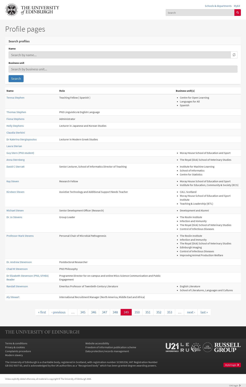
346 (93, 312)
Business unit (16, 63)
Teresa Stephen (15, 97)
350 (137, 312)
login (235, 385)
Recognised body (88, 365)
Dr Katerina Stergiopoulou (21, 139)
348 (115, 312)
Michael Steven (15, 210)
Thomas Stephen (16, 112)
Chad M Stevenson (17, 269)
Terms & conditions (16, 343)
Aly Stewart (12, 297)
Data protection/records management (107, 351)
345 (82, 312)
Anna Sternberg (15, 159)
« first (42, 312)
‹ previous (58, 312)
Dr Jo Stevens (14, 217)
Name (12, 48)
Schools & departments (218, 6)
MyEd (237, 6)
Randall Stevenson (17, 286)
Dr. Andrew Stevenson (19, 262)
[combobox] (200, 12)
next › (191, 312)
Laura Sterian (14, 146)
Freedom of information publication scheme (110, 347)
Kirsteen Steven (15, 192)
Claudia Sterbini (15, 132)
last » (204, 312)
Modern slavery (14, 355)
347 (104, 312)
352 (158, 312)
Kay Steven (12, 181)
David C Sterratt (15, 166)
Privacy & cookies (15, 347)
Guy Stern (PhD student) (20, 153)
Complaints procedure (18, 351)
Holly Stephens (15, 125)
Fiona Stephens (15, 119)
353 (169, 312)
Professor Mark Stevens (20, 235)
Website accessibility (97, 343)
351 (148, 312)
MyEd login (232, 365)
